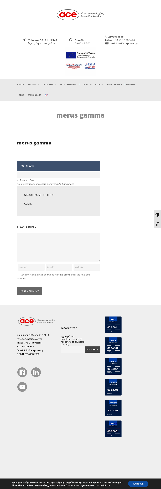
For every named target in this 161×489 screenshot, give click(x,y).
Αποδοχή (138, 483)
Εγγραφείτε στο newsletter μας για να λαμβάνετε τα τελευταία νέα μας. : (72, 340)
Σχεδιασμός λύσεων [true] (92, 84)
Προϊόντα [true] (48, 84)
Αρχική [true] (20, 84)
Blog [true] (21, 95)
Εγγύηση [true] (130, 84)
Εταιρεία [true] (32, 84)
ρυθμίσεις (105, 485)
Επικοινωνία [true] (34, 95)
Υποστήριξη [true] (113, 84)
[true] (81, 14)
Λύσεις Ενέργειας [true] (68, 84)
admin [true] (28, 203)
